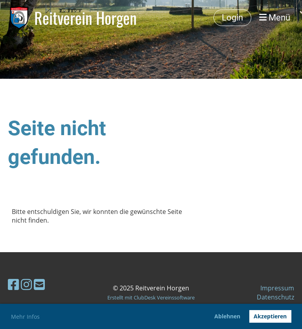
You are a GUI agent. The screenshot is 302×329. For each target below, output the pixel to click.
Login (232, 17)
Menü (274, 17)
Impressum (277, 288)
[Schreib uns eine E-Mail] (39, 284)
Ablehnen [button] (227, 316)
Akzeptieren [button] (270, 316)
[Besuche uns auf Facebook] (13, 284)
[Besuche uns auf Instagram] (26, 284)
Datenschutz (275, 297)
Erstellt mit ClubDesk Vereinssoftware (151, 297)
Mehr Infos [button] (25, 316)
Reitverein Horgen (85, 18)
